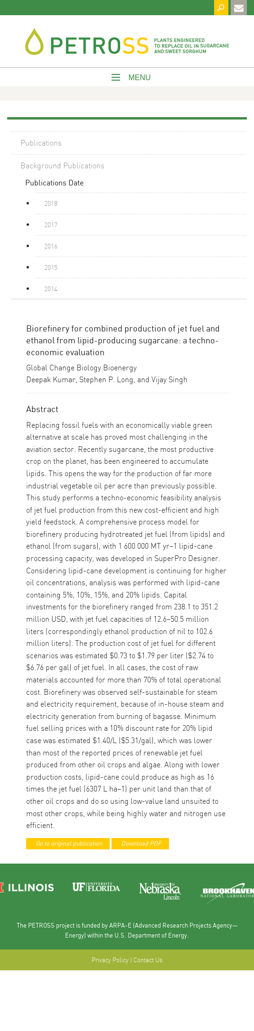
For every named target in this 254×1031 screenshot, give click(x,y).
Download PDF (141, 843)
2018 (50, 203)
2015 (50, 267)
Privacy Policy (110, 960)
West (127, 44)
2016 (50, 245)
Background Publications (62, 165)
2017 (50, 224)
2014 (50, 288)
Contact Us (147, 960)
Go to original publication (69, 843)
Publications (41, 142)
